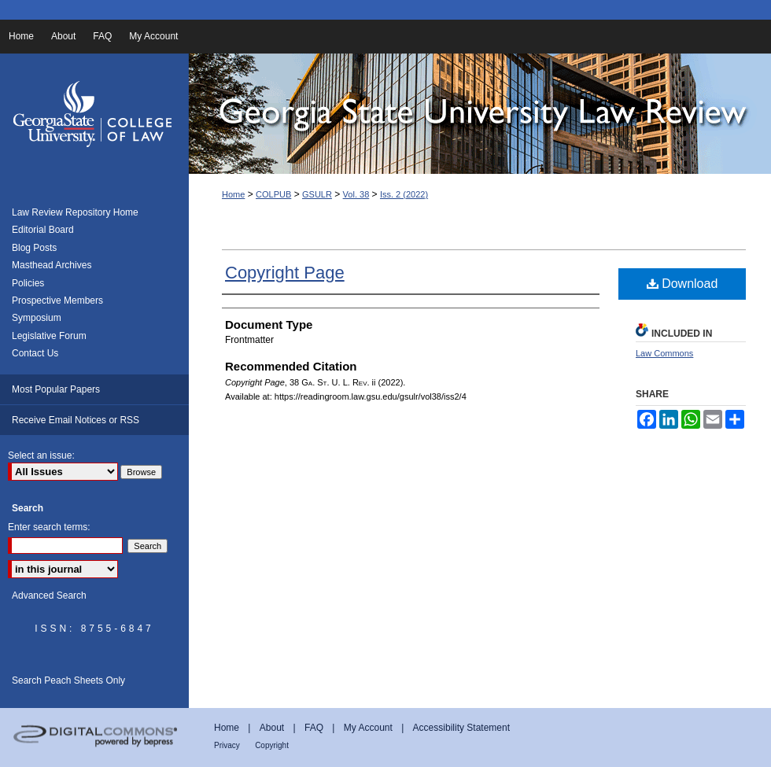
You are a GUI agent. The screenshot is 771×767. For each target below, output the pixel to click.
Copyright (272, 745)
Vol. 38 (356, 194)
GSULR (317, 194)
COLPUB (273, 194)
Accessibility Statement (461, 727)
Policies (28, 283)
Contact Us (35, 353)
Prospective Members (57, 300)
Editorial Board (43, 229)
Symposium (36, 317)
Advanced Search (49, 595)
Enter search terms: (49, 527)
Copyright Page (285, 272)
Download (682, 283)
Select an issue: (41, 455)
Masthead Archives (51, 265)
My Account (368, 727)
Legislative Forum (49, 335)
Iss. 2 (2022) (404, 194)
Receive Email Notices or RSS (75, 420)
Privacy (227, 745)
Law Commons (664, 353)
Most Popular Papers (56, 389)
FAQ (313, 727)
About (272, 727)
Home (233, 194)
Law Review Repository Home (75, 212)
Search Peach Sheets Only (68, 680)
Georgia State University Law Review (480, 113)
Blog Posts (34, 247)
